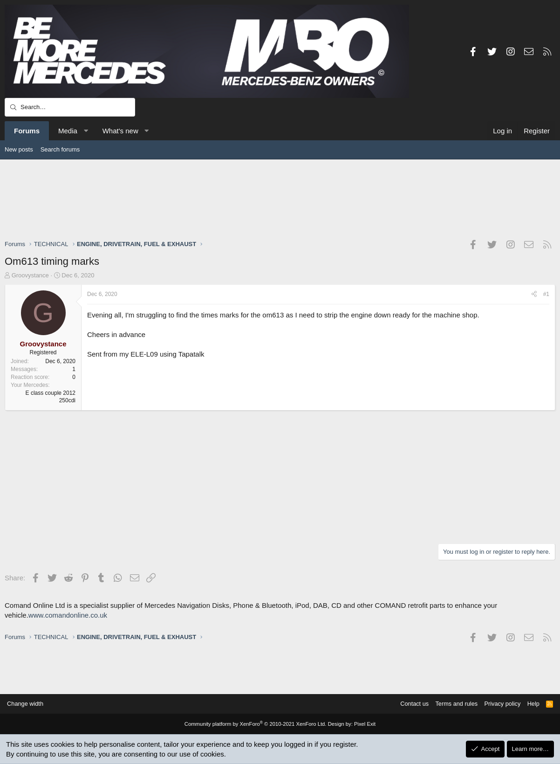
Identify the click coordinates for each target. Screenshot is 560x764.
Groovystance (30, 275)
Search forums (60, 149)
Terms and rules (452, 703)
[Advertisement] (280, 199)
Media (67, 131)
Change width (27, 703)
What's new (120, 131)
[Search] (70, 107)
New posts (19, 149)
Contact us (410, 703)
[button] (85, 130)
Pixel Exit (362, 724)
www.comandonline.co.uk (67, 615)
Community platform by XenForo (255, 724)
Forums (27, 131)
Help (531, 703)
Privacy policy (499, 703)
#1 (546, 294)
